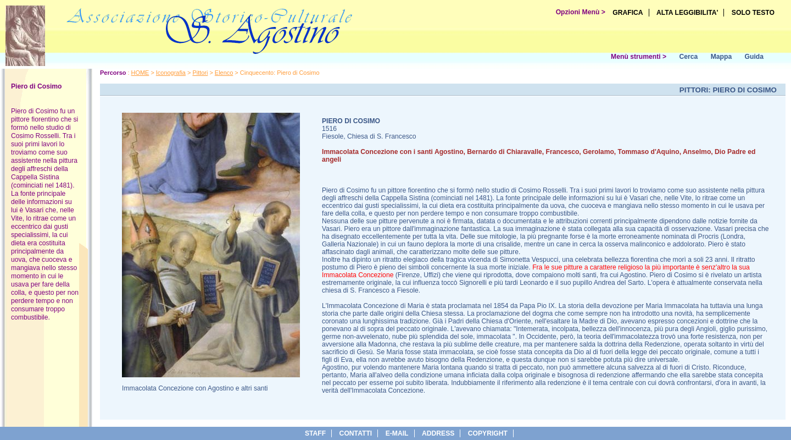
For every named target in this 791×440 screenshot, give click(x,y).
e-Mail (397, 433)
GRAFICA (627, 12)
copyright (488, 433)
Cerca (688, 57)
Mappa (721, 57)
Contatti (355, 433)
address (438, 433)
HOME (140, 72)
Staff (315, 433)
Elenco (224, 72)
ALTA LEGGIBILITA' (687, 12)
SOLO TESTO (753, 12)
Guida (754, 57)
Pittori (200, 72)
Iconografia (171, 72)
